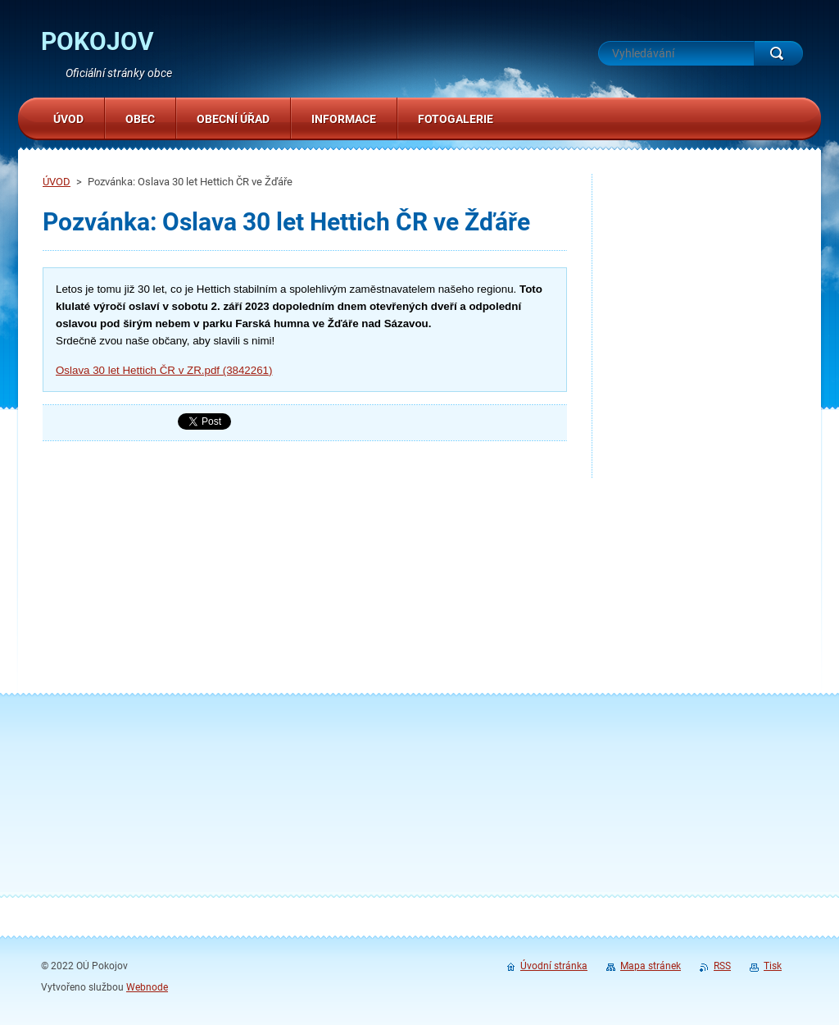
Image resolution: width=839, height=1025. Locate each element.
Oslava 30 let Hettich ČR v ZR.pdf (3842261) (164, 370)
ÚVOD (56, 181)
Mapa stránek (650, 966)
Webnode (147, 987)
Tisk (773, 966)
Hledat (778, 53)
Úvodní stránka (553, 966)
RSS (722, 966)
